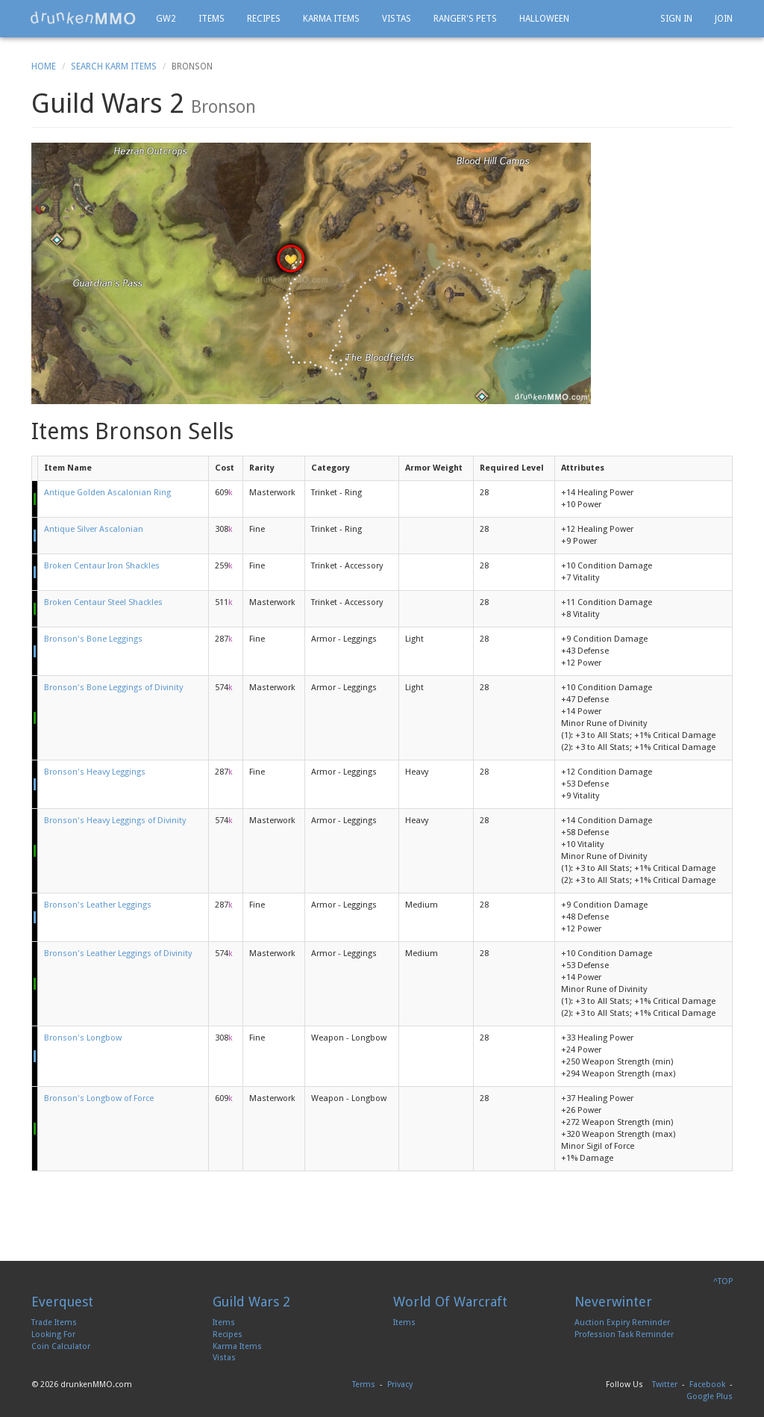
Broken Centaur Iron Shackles (102, 566)
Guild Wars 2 (251, 1301)
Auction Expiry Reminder (622, 1322)
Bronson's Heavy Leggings (94, 772)
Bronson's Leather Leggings (97, 905)
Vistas (396, 18)
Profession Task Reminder (624, 1334)
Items (211, 18)
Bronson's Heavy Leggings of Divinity (115, 820)
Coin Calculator (60, 1346)
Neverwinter (613, 1301)
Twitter (664, 1384)
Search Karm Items (114, 66)
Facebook (707, 1384)
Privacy (400, 1384)
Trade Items (54, 1322)
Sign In (676, 18)
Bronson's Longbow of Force (99, 1098)
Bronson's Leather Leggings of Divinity (118, 953)
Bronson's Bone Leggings (93, 639)
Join (724, 18)
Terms (363, 1384)
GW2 (166, 18)
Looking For (53, 1334)
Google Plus (709, 1396)
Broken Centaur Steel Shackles (103, 602)
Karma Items (331, 18)
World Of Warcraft (450, 1301)
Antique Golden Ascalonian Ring (107, 492)
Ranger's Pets (465, 18)
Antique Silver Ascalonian (93, 529)
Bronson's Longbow (83, 1038)
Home (43, 66)
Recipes (264, 18)
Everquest (62, 1301)
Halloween (544, 18)
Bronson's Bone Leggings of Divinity (113, 687)
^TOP (723, 1281)
